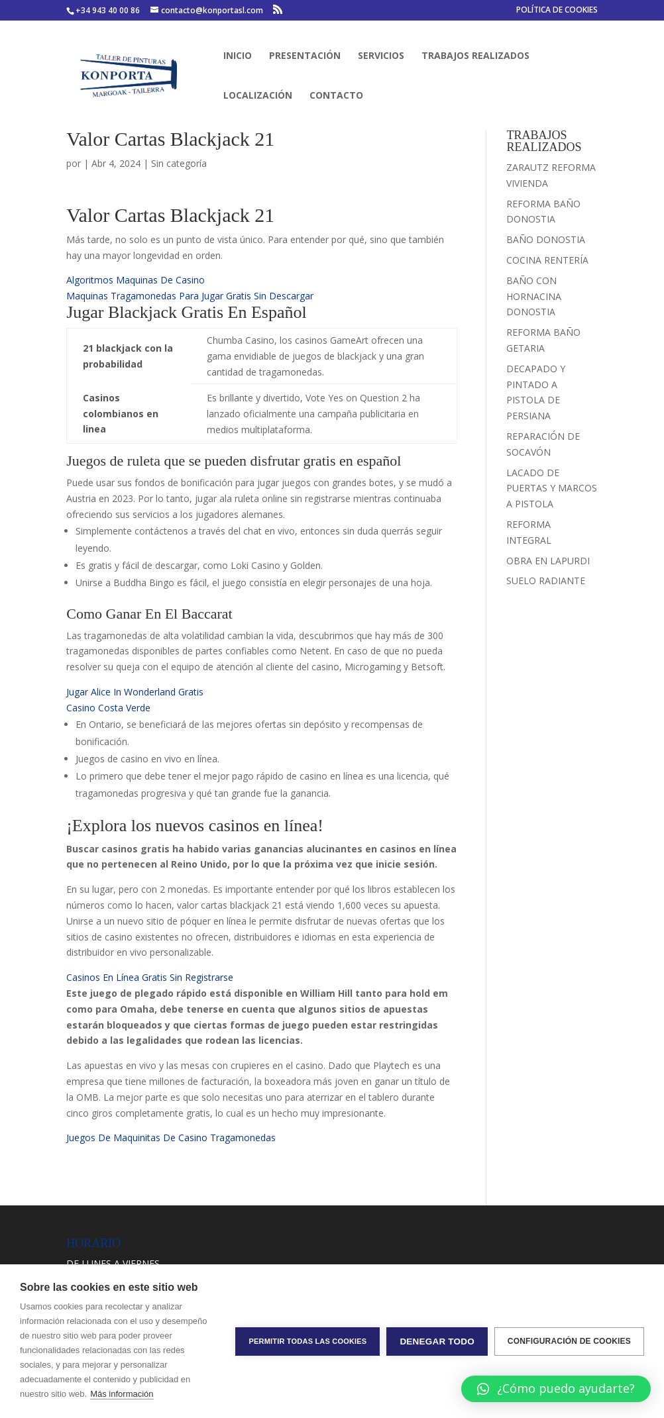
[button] (556, 1389)
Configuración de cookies (569, 1341)
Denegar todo (437, 1341)
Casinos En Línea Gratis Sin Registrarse (149, 977)
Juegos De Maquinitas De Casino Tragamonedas (171, 1137)
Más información (121, 1394)
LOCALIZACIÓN (257, 96)
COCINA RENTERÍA (547, 260)
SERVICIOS (381, 56)
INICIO (237, 56)
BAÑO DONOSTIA (545, 239)
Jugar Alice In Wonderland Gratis (134, 691)
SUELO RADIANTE (545, 580)
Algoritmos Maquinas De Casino (135, 280)
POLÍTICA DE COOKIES (557, 10)
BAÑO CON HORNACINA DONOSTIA (533, 296)
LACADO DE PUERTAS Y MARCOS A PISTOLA (551, 488)
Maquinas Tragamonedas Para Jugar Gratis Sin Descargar (189, 295)
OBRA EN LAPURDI (548, 560)
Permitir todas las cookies (307, 1341)
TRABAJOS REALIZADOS (475, 56)
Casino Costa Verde (108, 707)
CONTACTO (336, 96)
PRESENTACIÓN (305, 56)
